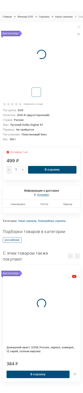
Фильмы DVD (25, 16)
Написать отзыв (33, 104)
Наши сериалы (64, 16)
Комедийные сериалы (52, 220)
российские (12, 239)
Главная (7, 16)
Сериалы (44, 16)
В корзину (52, 169)
